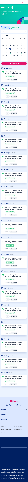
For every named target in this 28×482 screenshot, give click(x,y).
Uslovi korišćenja (18, 426)
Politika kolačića (18, 429)
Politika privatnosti (6, 429)
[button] (14, 409)
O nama (3, 426)
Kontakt (3, 433)
